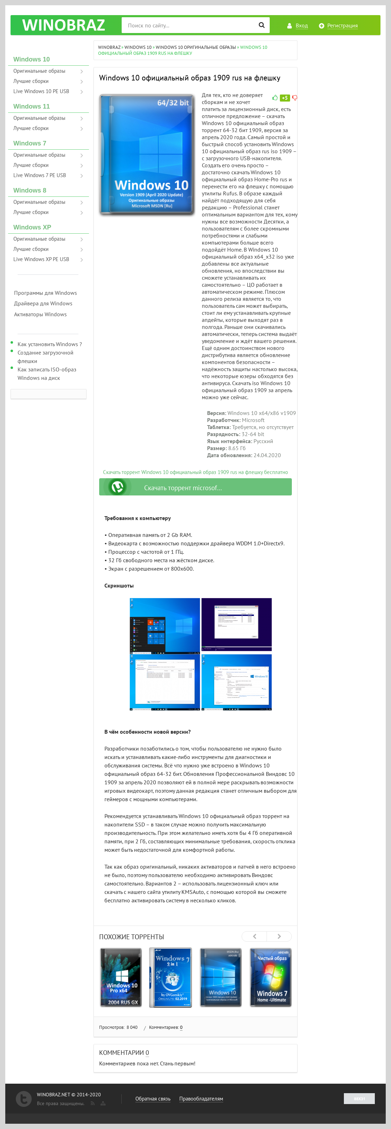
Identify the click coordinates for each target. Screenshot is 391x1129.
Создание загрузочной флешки (45, 356)
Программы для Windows (45, 292)
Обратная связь (153, 1098)
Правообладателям (201, 1098)
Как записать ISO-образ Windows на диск (47, 373)
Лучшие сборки (31, 81)
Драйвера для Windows (43, 303)
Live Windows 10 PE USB (41, 91)
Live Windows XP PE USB (41, 259)
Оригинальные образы (39, 70)
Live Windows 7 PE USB (39, 175)
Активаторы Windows (40, 314)
